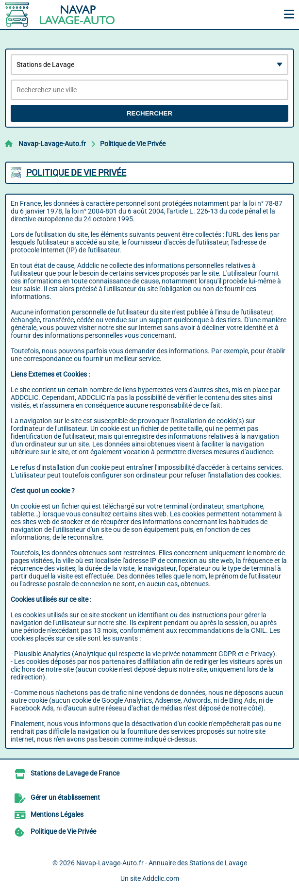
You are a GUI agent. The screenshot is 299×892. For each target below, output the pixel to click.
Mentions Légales (57, 814)
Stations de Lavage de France (75, 773)
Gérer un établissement (65, 797)
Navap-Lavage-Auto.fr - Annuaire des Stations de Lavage (161, 863)
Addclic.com (160, 878)
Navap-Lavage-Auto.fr (52, 144)
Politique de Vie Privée (133, 144)
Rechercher (149, 113)
